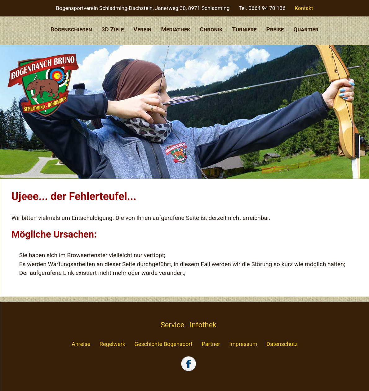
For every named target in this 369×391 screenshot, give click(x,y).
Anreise (81, 344)
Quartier (305, 29)
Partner (211, 344)
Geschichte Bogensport (163, 344)
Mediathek (175, 29)
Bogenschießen (71, 29)
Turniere (244, 29)
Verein (142, 29)
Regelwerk (112, 344)
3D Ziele (112, 29)
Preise (275, 29)
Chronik (211, 29)
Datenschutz (282, 344)
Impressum (243, 344)
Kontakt (304, 8)
